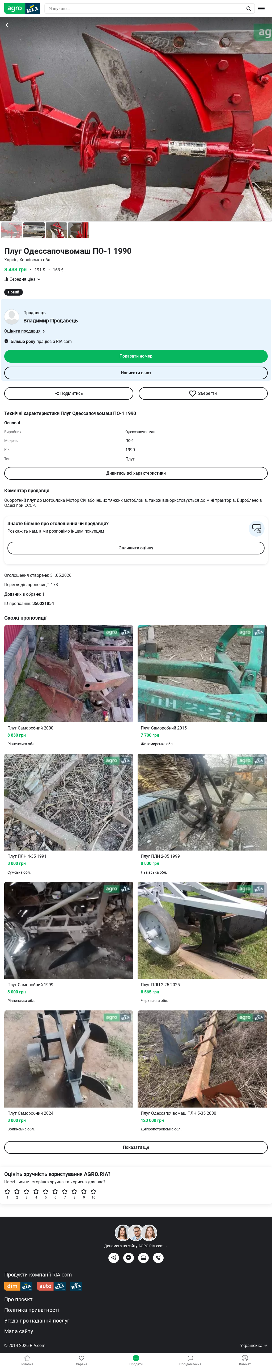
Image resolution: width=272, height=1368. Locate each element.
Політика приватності (31, 1310)
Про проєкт (18, 1299)
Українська (254, 1345)
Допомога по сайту (136, 1246)
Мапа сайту (18, 1331)
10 (93, 1193)
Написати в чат (136, 372)
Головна (27, 1360)
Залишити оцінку (136, 547)
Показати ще (136, 1147)
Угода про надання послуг (36, 1320)
